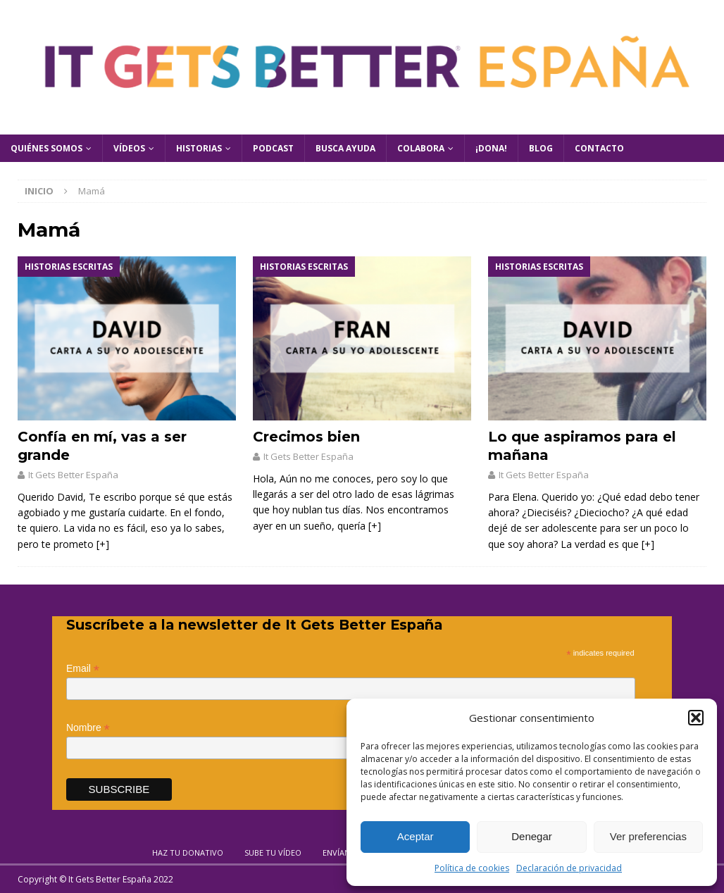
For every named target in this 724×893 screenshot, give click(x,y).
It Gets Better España (73, 474)
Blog (541, 148)
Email (82, 668)
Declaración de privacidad (569, 868)
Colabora (420, 148)
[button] (696, 718)
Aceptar (415, 836)
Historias (199, 148)
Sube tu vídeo (272, 852)
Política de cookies (472, 868)
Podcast (273, 148)
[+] (102, 544)
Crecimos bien (306, 436)
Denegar (531, 836)
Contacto (599, 148)
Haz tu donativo (187, 852)
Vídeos (129, 148)
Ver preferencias (648, 836)
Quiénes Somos (46, 148)
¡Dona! (491, 148)
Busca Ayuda (345, 148)
